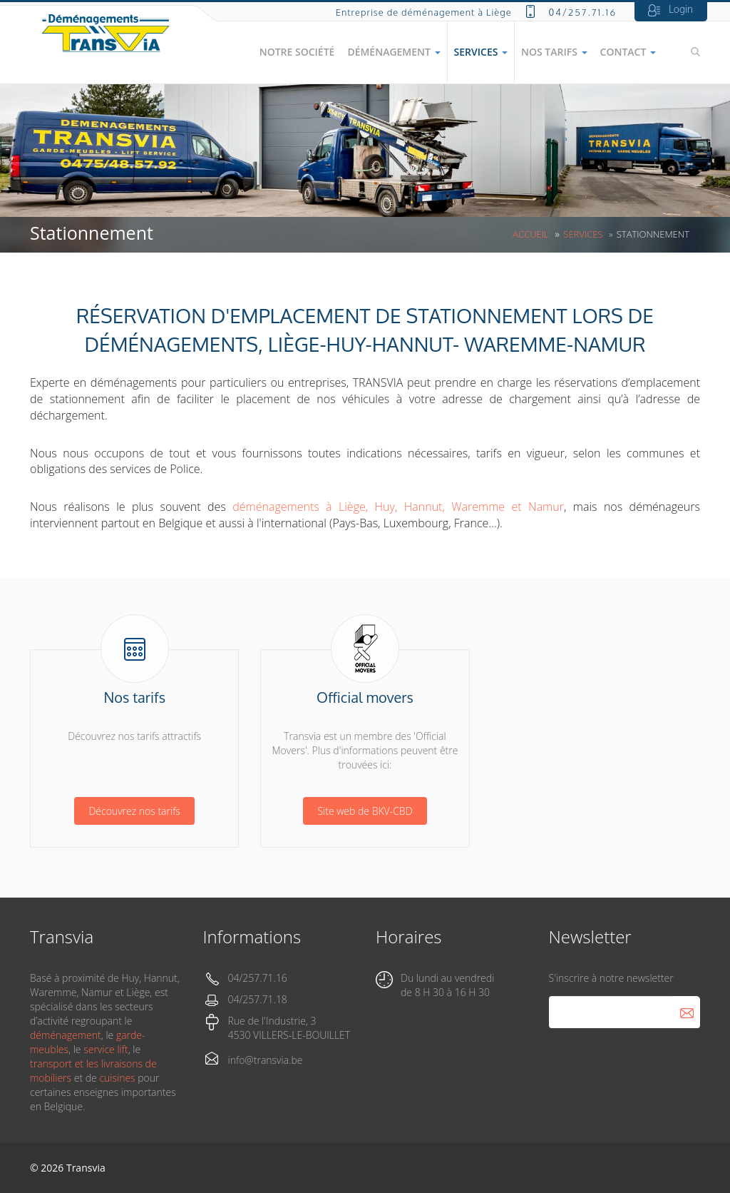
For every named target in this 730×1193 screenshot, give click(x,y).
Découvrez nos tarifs (134, 811)
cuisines (117, 1078)
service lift (105, 1049)
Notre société (297, 52)
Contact (628, 52)
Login (681, 9)
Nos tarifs (554, 52)
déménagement (65, 1035)
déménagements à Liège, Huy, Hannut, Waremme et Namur (398, 506)
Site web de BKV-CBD (364, 811)
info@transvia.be (265, 1060)
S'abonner (686, 1012)
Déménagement (393, 52)
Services (481, 52)
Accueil (530, 234)
